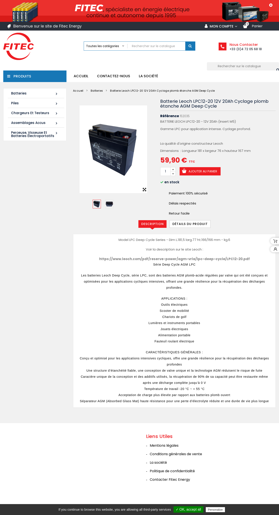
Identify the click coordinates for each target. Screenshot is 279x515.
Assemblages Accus (35, 122)
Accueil (81, 76)
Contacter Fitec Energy (170, 489)
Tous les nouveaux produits (34, 291)
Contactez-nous (113, 76)
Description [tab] (152, 224)
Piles (35, 103)
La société (148, 76)
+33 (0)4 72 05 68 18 (246, 49)
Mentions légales (164, 455)
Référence (169, 116)
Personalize (215, 509)
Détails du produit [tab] (190, 224)
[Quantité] (165, 171)
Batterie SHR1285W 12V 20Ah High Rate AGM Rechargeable (27, 263)
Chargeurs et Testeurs (35, 113)
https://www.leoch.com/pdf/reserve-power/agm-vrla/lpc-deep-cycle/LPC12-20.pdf (174, 259)
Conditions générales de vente (176, 463)
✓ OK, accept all (188, 509)
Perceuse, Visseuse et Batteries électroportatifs (35, 134)
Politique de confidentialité (172, 480)
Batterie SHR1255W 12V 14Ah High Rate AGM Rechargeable (27, 204)
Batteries (35, 93)
